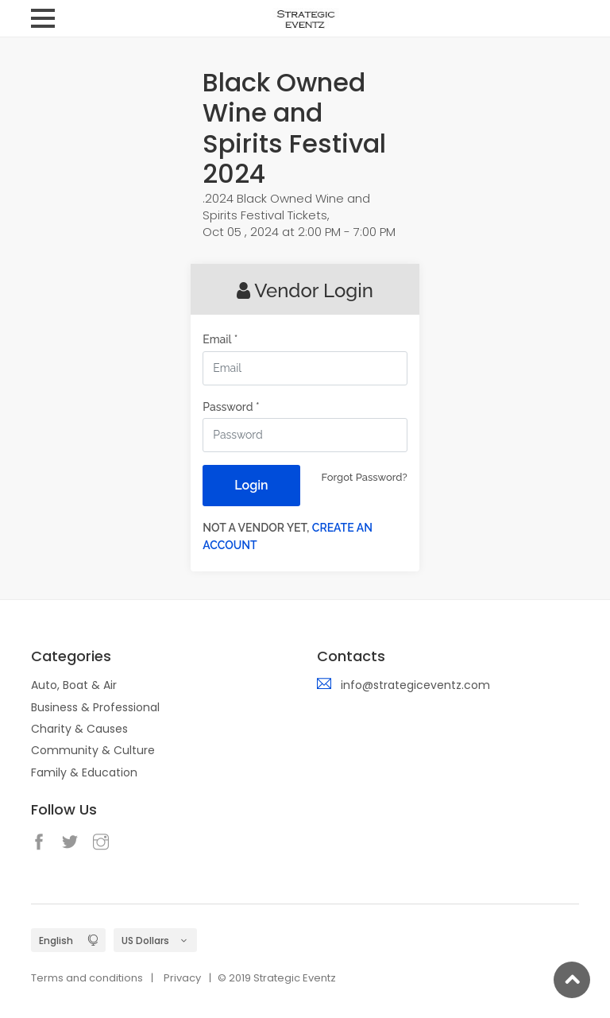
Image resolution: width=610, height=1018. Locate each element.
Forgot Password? (364, 477)
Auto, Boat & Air (74, 685)
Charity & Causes (79, 729)
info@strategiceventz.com (415, 685)
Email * (220, 339)
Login (251, 485)
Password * (231, 407)
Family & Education (84, 772)
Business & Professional (95, 707)
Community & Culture (93, 750)
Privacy (182, 977)
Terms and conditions (87, 977)
